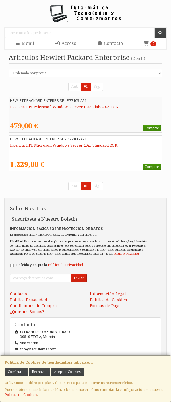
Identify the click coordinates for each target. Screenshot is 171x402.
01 (86, 87)
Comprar (152, 128)
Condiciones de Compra (33, 305)
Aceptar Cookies (67, 371)
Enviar (79, 278)
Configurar (16, 371)
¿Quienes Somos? (27, 311)
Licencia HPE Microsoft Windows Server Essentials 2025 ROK (64, 107)
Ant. (74, 87)
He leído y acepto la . (50, 265)
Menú (24, 43)
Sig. (97, 87)
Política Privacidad (28, 300)
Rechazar (39, 371)
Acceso (65, 43)
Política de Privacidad (126, 253)
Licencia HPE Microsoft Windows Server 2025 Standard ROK (63, 145)
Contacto (110, 43)
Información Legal (108, 294)
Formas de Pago (105, 305)
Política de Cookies (21, 395)
